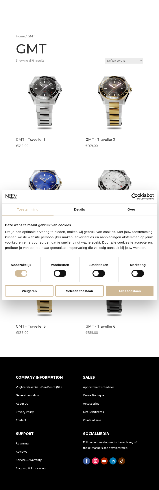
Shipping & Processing (31, 468)
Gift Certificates (93, 412)
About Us (22, 403)
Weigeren (29, 291)
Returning (22, 443)
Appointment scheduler (98, 387)
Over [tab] (131, 209)
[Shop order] (124, 61)
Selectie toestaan (79, 291)
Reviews (21, 451)
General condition (27, 395)
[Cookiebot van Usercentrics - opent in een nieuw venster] (134, 196)
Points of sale (92, 420)
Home (20, 36)
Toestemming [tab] (28, 209)
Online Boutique (93, 395)
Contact (21, 420)
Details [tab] (79, 209)
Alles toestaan (129, 291)
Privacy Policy (25, 412)
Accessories (91, 403)
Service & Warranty (29, 460)
